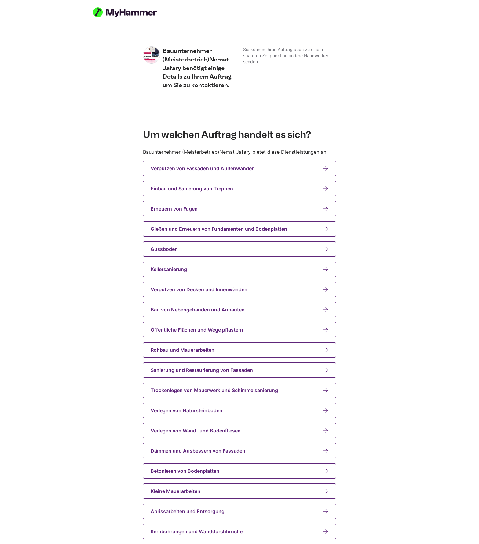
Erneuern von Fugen (239, 208)
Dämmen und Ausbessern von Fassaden (239, 450)
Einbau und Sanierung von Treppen (239, 188)
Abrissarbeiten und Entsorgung (239, 511)
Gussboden (239, 249)
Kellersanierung (239, 269)
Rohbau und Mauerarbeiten (239, 350)
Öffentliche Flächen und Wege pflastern (239, 329)
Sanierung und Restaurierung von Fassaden (239, 370)
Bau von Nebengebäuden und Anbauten (239, 309)
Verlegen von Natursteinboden (239, 410)
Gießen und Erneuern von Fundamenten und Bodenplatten (239, 229)
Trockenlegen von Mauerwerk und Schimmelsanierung (239, 390)
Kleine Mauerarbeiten (239, 491)
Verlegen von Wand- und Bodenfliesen (239, 430)
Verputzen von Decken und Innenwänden (239, 289)
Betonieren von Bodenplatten (239, 471)
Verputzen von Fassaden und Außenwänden (239, 168)
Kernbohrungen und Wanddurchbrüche (239, 531)
